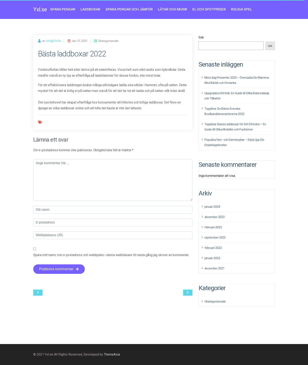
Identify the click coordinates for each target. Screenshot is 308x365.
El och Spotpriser (209, 9)
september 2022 (215, 237)
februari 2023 (213, 227)
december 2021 (214, 268)
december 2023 (214, 217)
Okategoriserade (215, 301)
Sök (201, 37)
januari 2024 (212, 206)
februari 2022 (213, 247)
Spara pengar (62, 9)
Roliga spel (241, 9)
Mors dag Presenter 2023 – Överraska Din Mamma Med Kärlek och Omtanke (236, 80)
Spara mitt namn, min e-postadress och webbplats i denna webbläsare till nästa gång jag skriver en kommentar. (111, 255)
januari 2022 (212, 258)
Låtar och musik (172, 9)
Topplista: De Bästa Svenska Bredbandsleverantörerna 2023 (224, 111)
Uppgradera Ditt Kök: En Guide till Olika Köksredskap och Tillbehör (236, 96)
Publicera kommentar (59, 269)
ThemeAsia (112, 354)
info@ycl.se (53, 41)
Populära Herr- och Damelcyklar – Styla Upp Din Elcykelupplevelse (234, 142)
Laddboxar (90, 9)
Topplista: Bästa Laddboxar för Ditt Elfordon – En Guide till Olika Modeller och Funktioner (235, 127)
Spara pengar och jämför (129, 9)
